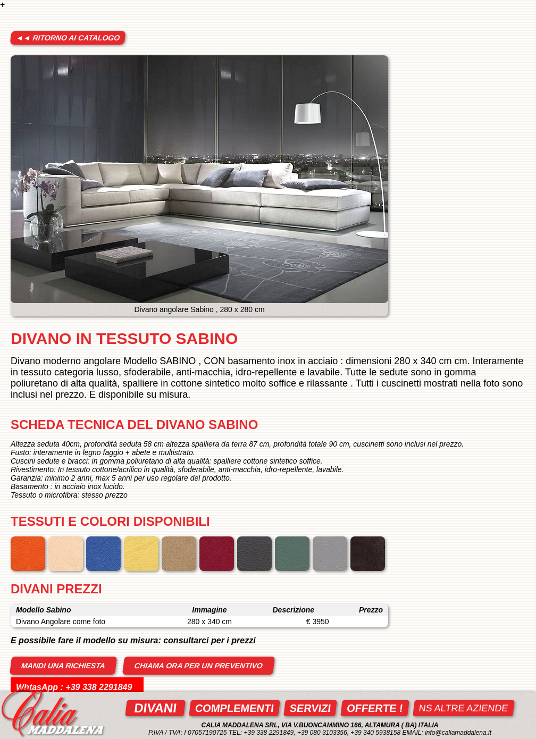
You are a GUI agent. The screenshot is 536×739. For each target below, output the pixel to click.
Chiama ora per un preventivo (198, 665)
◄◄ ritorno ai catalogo (67, 37)
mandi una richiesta (63, 665)
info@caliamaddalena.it (458, 732)
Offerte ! (375, 708)
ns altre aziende (463, 708)
